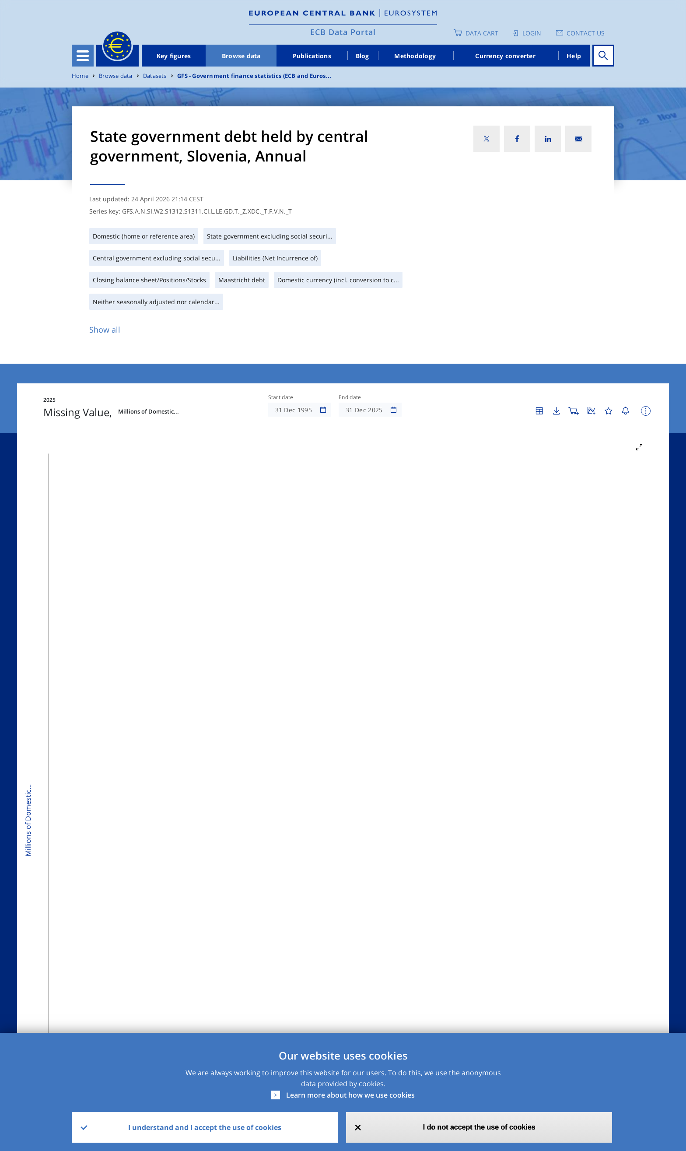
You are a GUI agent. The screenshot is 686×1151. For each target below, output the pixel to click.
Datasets (155, 76)
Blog (362, 56)
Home (80, 76)
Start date (281, 397)
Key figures (174, 56)
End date (350, 397)
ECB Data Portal (343, 32)
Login (531, 33)
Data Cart (482, 33)
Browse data (241, 56)
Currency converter (505, 56)
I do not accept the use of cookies (479, 1127)
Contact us (586, 33)
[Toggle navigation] (83, 56)
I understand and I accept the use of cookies (204, 1127)
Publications (312, 56)
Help (574, 56)
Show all (104, 329)
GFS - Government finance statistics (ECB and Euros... (254, 76)
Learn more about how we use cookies (350, 1095)
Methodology (415, 56)
